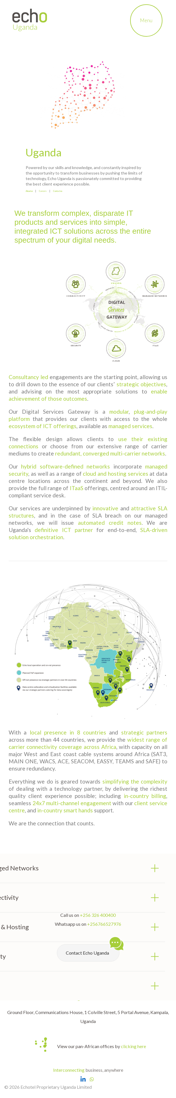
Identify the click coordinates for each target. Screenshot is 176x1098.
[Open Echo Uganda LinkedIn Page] (83, 1079)
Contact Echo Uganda (92, 949)
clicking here (133, 1046)
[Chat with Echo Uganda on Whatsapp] (92, 1079)
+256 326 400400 (98, 915)
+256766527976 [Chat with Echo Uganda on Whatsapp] (104, 924)
